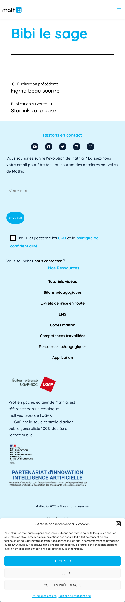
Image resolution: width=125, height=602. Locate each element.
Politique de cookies (44, 595)
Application (62, 357)
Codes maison (62, 324)
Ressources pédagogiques (62, 346)
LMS (62, 314)
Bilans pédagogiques (63, 292)
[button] (118, 524)
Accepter (62, 561)
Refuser (62, 573)
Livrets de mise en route (63, 303)
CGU (62, 237)
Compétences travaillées (62, 335)
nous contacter (48, 260)
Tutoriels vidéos (62, 281)
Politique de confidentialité (75, 595)
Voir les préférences (62, 585)
